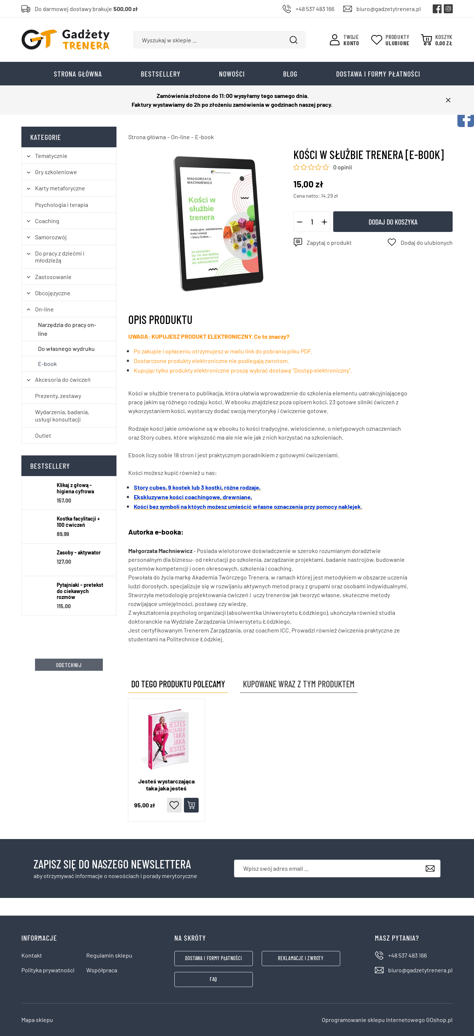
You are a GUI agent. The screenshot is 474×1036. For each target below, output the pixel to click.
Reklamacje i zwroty (300, 958)
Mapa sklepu (37, 1019)
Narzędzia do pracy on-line (67, 329)
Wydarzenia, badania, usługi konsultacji (62, 415)
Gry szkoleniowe (56, 171)
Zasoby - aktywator (79, 553)
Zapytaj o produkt (329, 242)
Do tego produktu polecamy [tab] (178, 684)
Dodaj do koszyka (393, 221)
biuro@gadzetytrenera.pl (388, 8)
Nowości (232, 73)
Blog (290, 73)
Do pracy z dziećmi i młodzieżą (59, 257)
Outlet (43, 435)
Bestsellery (161, 73)
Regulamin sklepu (109, 955)
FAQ (213, 979)
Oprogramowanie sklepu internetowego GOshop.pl (387, 1019)
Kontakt (31, 955)
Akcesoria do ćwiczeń (63, 379)
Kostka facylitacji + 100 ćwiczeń (78, 522)
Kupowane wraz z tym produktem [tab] (299, 684)
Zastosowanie (53, 276)
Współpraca (101, 969)
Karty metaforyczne (60, 187)
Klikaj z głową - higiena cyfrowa (75, 488)
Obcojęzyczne (52, 292)
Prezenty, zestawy (58, 395)
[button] (299, 221)
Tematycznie (51, 155)
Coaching (47, 220)
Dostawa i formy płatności (378, 73)
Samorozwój (51, 236)
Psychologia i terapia (61, 204)
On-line (44, 309)
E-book (47, 363)
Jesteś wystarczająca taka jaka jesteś (166, 785)
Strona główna (78, 73)
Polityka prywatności (47, 969)
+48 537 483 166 (315, 8)
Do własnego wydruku (66, 348)
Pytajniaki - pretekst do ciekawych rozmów (80, 591)
